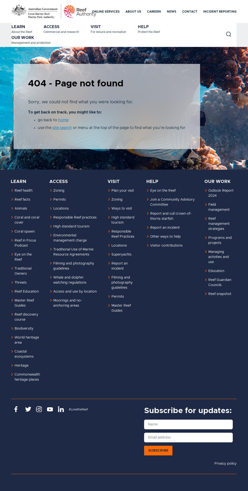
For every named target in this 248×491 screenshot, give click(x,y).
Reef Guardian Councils (219, 282)
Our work (22, 38)
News (171, 11)
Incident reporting (220, 11)
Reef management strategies (219, 224)
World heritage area (27, 340)
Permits (59, 199)
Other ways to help (165, 236)
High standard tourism (71, 226)
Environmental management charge (70, 238)
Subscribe (158, 450)
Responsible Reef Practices (122, 234)
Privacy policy (225, 463)
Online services (106, 11)
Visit (96, 27)
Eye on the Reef (23, 257)
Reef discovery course (26, 317)
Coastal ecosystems (24, 354)
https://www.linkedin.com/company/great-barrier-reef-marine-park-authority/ (61, 409)
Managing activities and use (218, 257)
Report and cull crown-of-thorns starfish (171, 216)
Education (216, 271)
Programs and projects (220, 240)
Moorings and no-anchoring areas (67, 303)
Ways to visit (121, 208)
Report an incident (119, 266)
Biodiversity (24, 328)
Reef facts (22, 199)
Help (143, 27)
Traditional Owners (23, 271)
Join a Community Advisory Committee (172, 202)
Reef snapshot (219, 294)
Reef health (23, 190)
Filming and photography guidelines (73, 266)
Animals (21, 208)
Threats (21, 282)
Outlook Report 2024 (220, 193)
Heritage (22, 365)
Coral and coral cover (27, 220)
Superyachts (121, 254)
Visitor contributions (166, 245)
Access (51, 27)
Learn (18, 27)
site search (62, 128)
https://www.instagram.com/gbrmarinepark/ (39, 409)
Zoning (58, 190)
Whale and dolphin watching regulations (69, 280)
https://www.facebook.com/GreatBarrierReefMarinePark (17, 409)
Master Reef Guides (24, 303)
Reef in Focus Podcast (25, 243)
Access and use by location (75, 291)
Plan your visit (122, 190)
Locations (61, 208)
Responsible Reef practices (75, 217)
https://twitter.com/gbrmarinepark (28, 409)
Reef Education (27, 291)
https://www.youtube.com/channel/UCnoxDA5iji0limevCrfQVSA (50, 409)
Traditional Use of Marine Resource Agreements (73, 252)
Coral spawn (25, 231)
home (63, 120)
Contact (189, 11)
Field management (219, 207)
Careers (154, 11)
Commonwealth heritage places (27, 377)
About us (133, 11)
